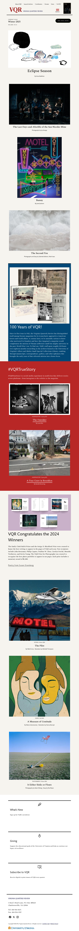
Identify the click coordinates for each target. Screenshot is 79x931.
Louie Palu (40, 423)
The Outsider (39, 420)
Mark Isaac (52, 256)
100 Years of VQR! (26, 327)
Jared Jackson (40, 203)
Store (52, 4)
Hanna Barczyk (50, 725)
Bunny (39, 200)
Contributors (38, 4)
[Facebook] (10, 917)
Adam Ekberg (38, 788)
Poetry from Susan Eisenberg (21, 565)
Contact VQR (46, 923)
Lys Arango (44, 130)
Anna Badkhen (40, 76)
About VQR (18, 4)
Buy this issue (63, 21)
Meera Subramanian (31, 725)
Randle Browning (40, 484)
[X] (14, 917)
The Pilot (39, 645)
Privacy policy (54, 923)
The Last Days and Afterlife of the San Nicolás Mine (39, 127)
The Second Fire (39, 253)
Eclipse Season (40, 71)
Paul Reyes (51, 788)
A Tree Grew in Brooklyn (39, 480)
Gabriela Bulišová (43, 256)
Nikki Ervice (30, 649)
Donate (47, 4)
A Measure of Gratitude (39, 721)
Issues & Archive (28, 4)
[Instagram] (17, 917)
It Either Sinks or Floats (39, 784)
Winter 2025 (14, 21)
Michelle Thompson (47, 649)
